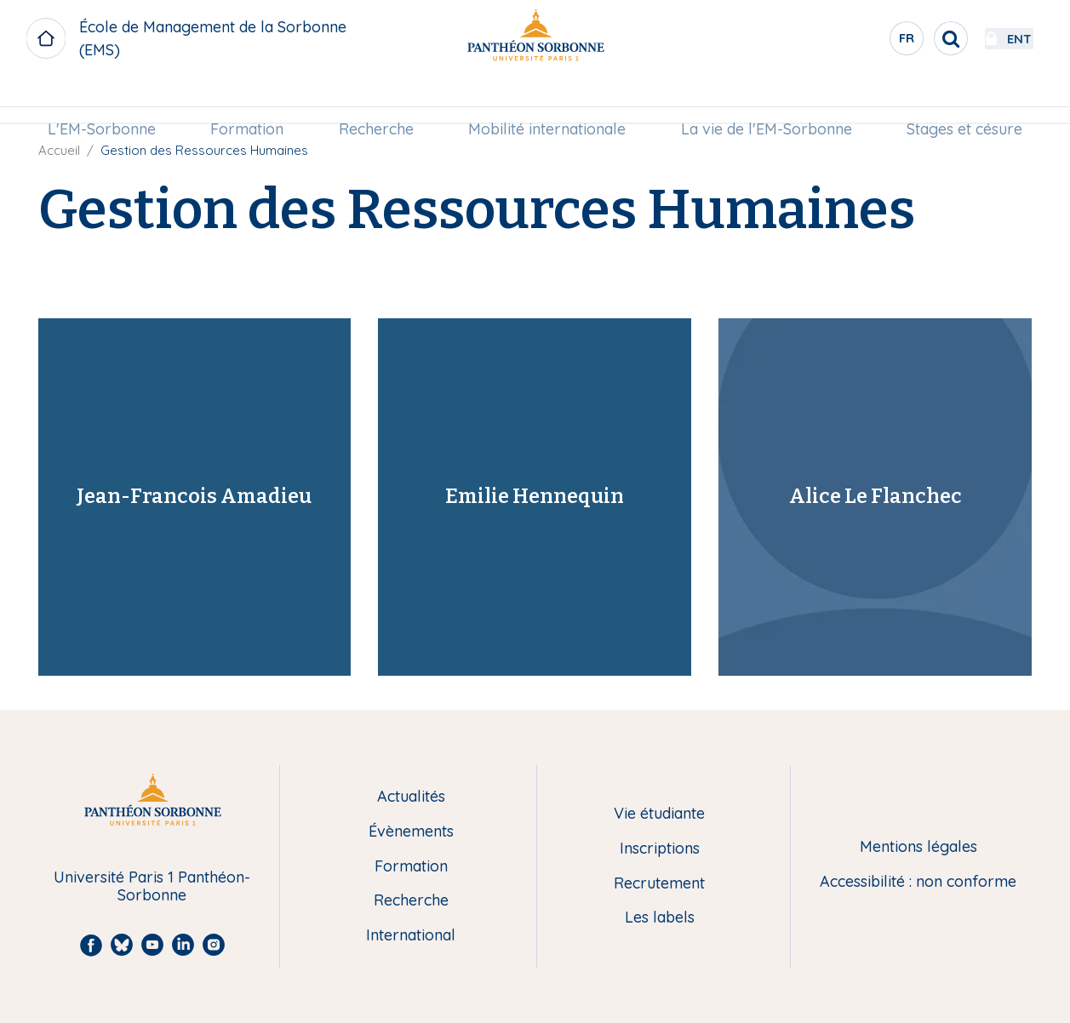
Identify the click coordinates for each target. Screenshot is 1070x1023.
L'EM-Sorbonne (109, 99)
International (410, 936)
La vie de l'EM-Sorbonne (761, 99)
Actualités (411, 797)
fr (861, 41)
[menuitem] (109, 100)
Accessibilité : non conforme (918, 882)
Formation (252, 99)
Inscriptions (660, 849)
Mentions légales (918, 847)
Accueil (59, 150)
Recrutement (659, 884)
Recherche (377, 99)
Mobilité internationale (545, 99)
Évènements (411, 832)
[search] (905, 38)
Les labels (660, 918)
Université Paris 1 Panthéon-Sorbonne (152, 886)
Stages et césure (957, 99)
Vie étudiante (659, 814)
